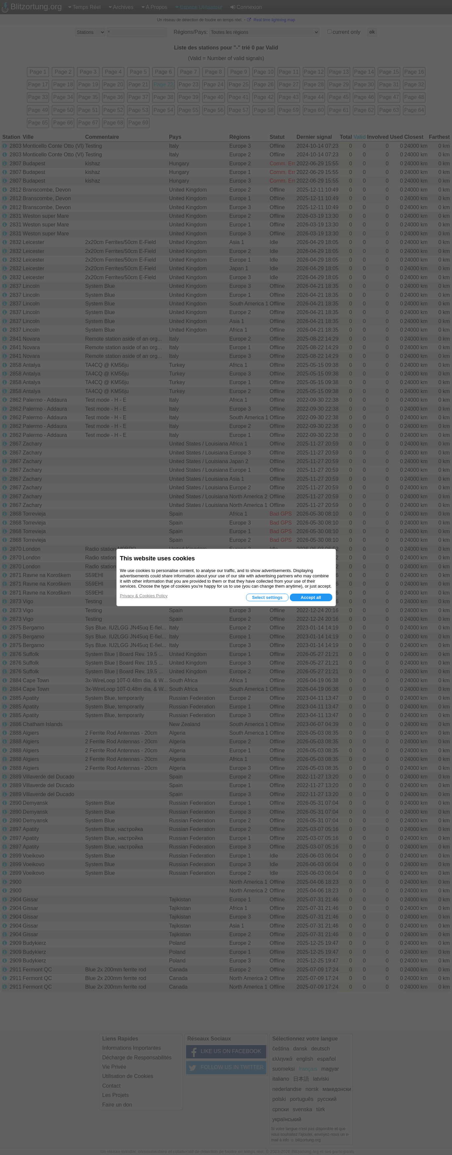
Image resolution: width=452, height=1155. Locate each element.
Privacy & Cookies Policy (144, 595)
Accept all (311, 597)
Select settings (267, 597)
